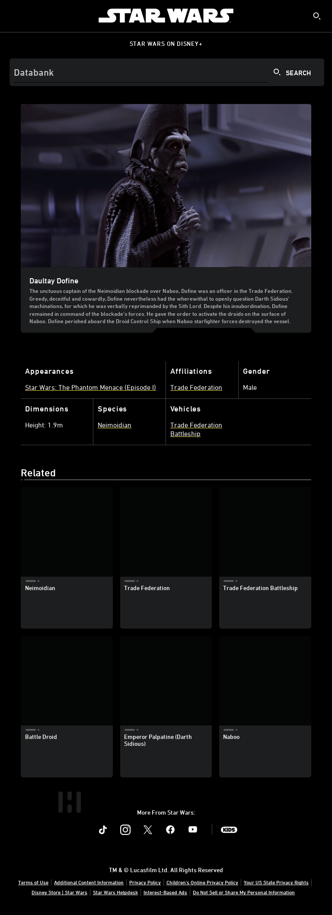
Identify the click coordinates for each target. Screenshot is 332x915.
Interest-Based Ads (165, 892)
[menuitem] (14, 15)
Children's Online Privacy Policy (202, 882)
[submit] (317, 16)
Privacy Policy (145, 882)
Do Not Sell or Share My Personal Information (244, 892)
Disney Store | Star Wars (59, 892)
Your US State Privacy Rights (276, 882)
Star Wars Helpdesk (115, 892)
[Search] (167, 72)
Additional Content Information (89, 882)
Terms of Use (33, 882)
